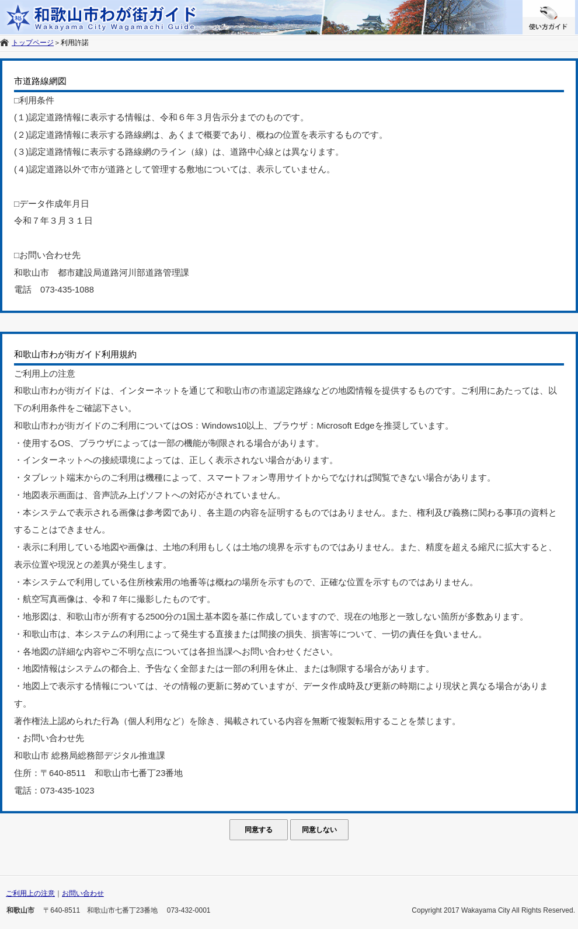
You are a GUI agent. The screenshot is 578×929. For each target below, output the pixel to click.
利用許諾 (75, 43)
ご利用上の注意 (30, 893)
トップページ (33, 43)
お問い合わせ (83, 893)
